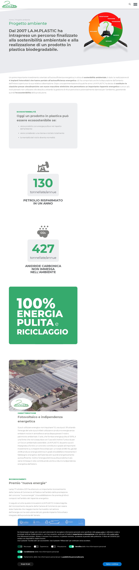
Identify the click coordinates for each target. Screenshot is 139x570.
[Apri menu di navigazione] (135, 4)
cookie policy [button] (114, 534)
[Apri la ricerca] (131, 4)
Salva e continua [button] (112, 564)
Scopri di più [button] (25, 564)
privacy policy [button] (100, 532)
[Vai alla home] (9, 4)
